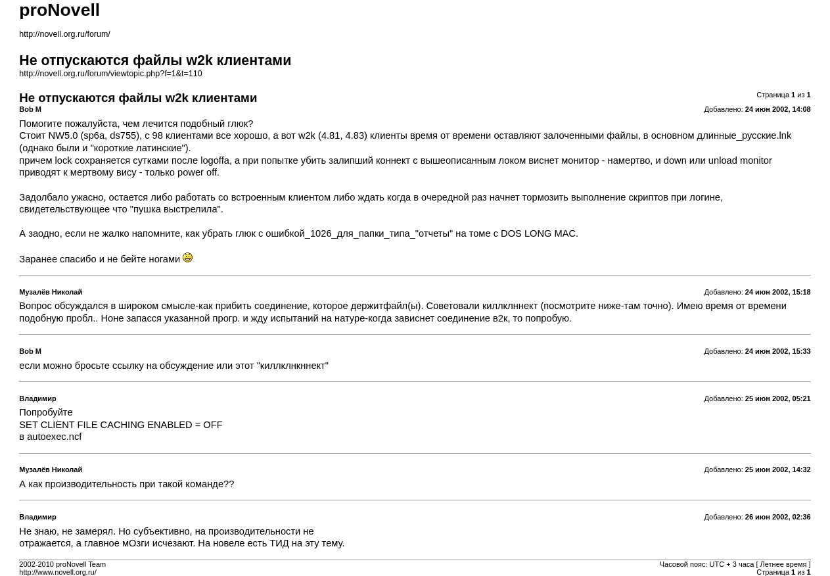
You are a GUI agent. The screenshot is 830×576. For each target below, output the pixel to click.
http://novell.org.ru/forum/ (64, 34)
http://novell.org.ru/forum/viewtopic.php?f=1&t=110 (110, 73)
